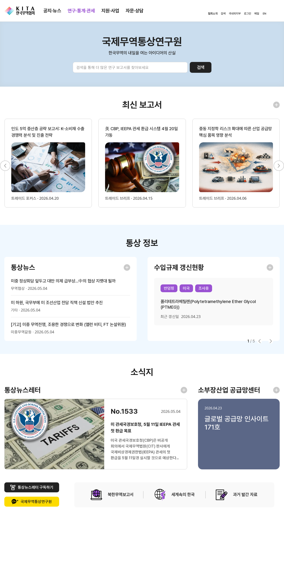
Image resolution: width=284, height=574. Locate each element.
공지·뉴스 (52, 10)
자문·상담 (134, 10)
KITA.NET (19, 10)
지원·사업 (110, 10)
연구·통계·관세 (81, 10)
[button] (5, 166)
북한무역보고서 (111, 495)
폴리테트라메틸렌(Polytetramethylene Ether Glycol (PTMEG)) (208, 304)
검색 (200, 67)
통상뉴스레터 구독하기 (31, 487)
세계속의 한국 (174, 495)
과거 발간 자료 (236, 495)
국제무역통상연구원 (31, 501)
